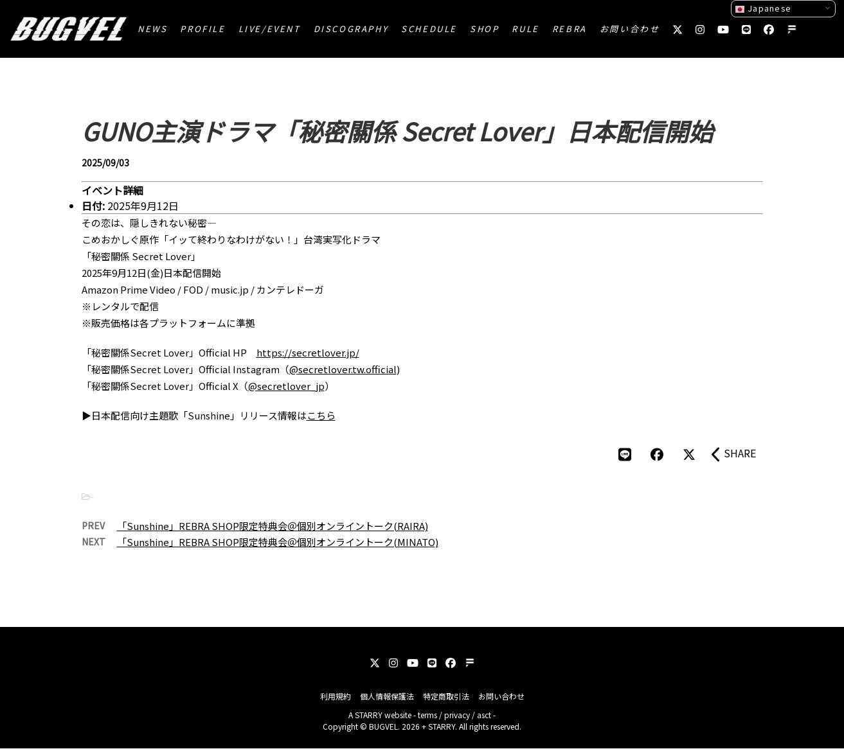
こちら (321, 415)
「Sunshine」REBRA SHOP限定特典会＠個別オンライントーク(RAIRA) (272, 526)
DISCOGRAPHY (351, 28)
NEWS (152, 28)
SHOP (484, 28)
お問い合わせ (630, 28)
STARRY (368, 714)
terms (427, 714)
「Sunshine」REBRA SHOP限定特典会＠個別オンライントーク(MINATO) (277, 542)
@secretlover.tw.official (343, 369)
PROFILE (202, 28)
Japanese (763, 8)
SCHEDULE (429, 28)
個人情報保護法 (387, 696)
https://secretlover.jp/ (307, 352)
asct (484, 714)
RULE (525, 28)
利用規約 (335, 696)
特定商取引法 (446, 696)
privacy (457, 714)
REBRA (569, 28)
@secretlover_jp (286, 385)
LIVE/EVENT (269, 28)
